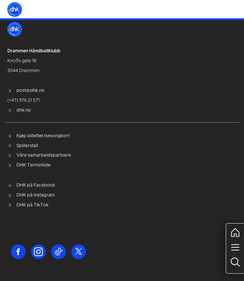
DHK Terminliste (28, 165)
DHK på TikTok (28, 205)
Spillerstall (22, 145)
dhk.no (19, 110)
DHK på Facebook (31, 185)
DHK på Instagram (31, 195)
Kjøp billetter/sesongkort (38, 136)
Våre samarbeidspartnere (39, 155)
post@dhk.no (26, 90)
